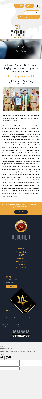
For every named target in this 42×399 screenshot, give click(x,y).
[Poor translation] (8, 358)
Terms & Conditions (31, 318)
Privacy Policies (18, 318)
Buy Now (11, 286)
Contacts (21, 264)
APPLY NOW (21, 212)
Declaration (19, 6)
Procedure (21, 261)
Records (21, 258)
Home (18, 51)
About (21, 249)
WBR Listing (21, 252)
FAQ (6, 318)
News (24, 51)
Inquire (29, 6)
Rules (10, 318)
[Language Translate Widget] (28, 17)
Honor (21, 255)
